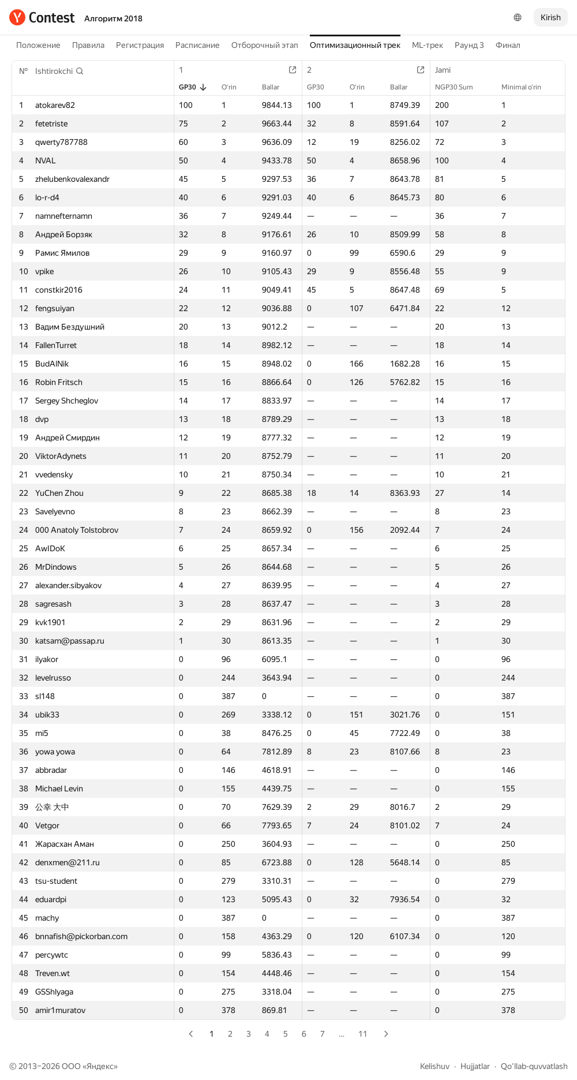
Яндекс (100, 1066)
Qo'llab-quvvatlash (534, 1066)
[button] (59, 71)
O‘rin (235, 87)
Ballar (276, 87)
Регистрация (140, 45)
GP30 (193, 87)
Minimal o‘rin (527, 87)
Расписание (197, 45)
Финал (508, 45)
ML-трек (427, 45)
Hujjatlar (475, 1066)
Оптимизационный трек (355, 45)
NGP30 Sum (460, 87)
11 (363, 1033)
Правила (88, 45)
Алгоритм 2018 (113, 18)
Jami (448, 70)
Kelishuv (434, 1066)
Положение (38, 45)
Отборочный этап (264, 45)
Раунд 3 (469, 45)
